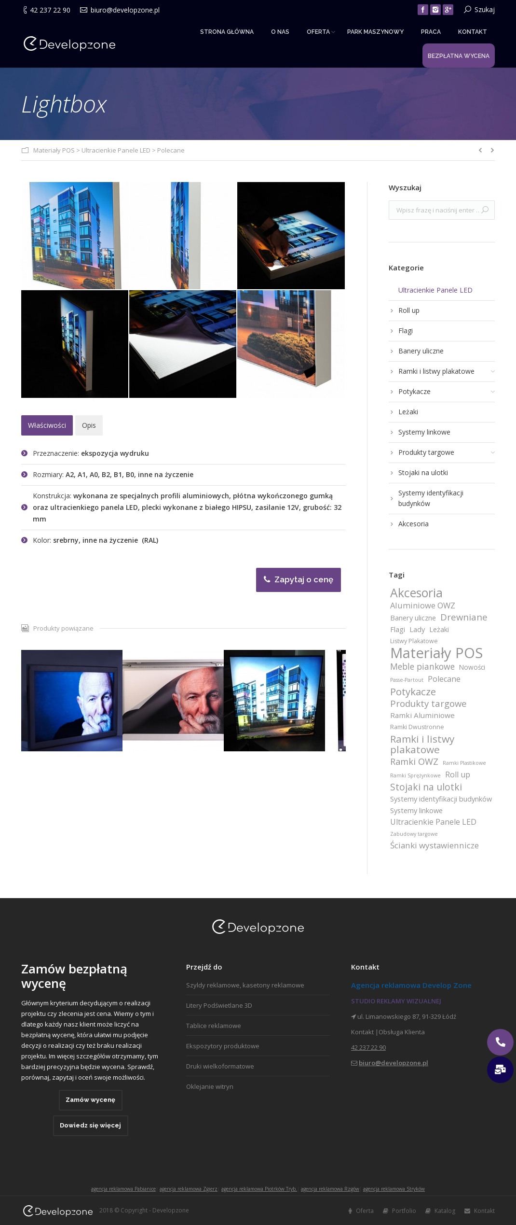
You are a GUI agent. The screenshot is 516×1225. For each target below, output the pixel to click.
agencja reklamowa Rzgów (330, 1188)
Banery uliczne (413, 617)
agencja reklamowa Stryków (394, 1188)
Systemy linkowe (416, 810)
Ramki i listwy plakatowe (422, 744)
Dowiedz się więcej (90, 1125)
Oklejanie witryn (209, 1086)
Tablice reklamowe (213, 1025)
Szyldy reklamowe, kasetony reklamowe (245, 985)
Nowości (472, 667)
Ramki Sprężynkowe (415, 775)
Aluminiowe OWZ (422, 605)
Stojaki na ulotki (426, 787)
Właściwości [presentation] (47, 425)
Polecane (171, 150)
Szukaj (485, 9)
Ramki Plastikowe (464, 763)
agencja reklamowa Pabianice (123, 1188)
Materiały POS (54, 150)
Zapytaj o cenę (298, 579)
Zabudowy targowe (414, 834)
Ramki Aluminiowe (422, 715)
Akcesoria (416, 593)
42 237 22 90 (50, 9)
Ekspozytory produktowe (222, 1046)
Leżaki (439, 629)
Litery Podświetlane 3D (219, 1005)
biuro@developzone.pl (125, 9)
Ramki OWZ (414, 761)
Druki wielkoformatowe (220, 1066)
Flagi (397, 629)
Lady (417, 629)
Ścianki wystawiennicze (434, 845)
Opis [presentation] (89, 425)
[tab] (47, 425)
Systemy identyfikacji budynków (441, 798)
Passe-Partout (406, 679)
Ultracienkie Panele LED (115, 150)
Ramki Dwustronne (417, 727)
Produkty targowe (428, 703)
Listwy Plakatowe (414, 641)
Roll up (457, 774)
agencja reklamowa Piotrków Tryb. (259, 1188)
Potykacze (413, 691)
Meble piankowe (422, 666)
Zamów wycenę (90, 1099)
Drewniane (464, 617)
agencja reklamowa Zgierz (188, 1188)
